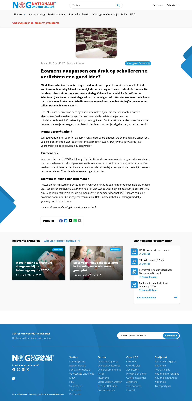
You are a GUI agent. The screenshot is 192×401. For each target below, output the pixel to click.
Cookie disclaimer (136, 377)
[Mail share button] (79, 220)
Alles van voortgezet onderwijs (60, 240)
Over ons (131, 361)
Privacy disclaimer (136, 373)
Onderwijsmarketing (109, 369)
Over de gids (133, 365)
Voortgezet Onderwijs (105, 14)
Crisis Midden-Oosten (110, 381)
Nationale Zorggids (165, 361)
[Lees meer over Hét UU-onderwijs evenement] (154, 252)
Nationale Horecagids (167, 373)
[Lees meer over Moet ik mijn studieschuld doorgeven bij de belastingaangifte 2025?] (38, 263)
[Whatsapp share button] (75, 220)
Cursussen (75, 390)
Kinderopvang (37, 14)
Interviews (103, 377)
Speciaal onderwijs (79, 14)
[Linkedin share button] (65, 220)
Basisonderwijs (56, 14)
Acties (101, 373)
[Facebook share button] (61, 220)
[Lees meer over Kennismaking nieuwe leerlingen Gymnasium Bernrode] (154, 273)
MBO (124, 14)
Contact (130, 390)
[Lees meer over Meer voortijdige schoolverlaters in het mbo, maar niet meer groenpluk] (96, 263)
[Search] (118, 5)
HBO (132, 14)
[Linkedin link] (23, 369)
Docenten (74, 394)
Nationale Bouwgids (166, 377)
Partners (158, 5)
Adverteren (173, 5)
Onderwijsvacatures (47, 22)
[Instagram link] (18, 369)
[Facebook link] (13, 369)
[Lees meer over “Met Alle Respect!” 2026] (154, 262)
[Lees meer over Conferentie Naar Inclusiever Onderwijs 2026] (154, 286)
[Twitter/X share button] (70, 220)
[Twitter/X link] (27, 369)
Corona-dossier (106, 390)
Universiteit (75, 386)
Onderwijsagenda (22, 22)
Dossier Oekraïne (107, 386)
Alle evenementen (146, 297)
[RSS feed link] (13, 379)
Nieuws (20, 14)
